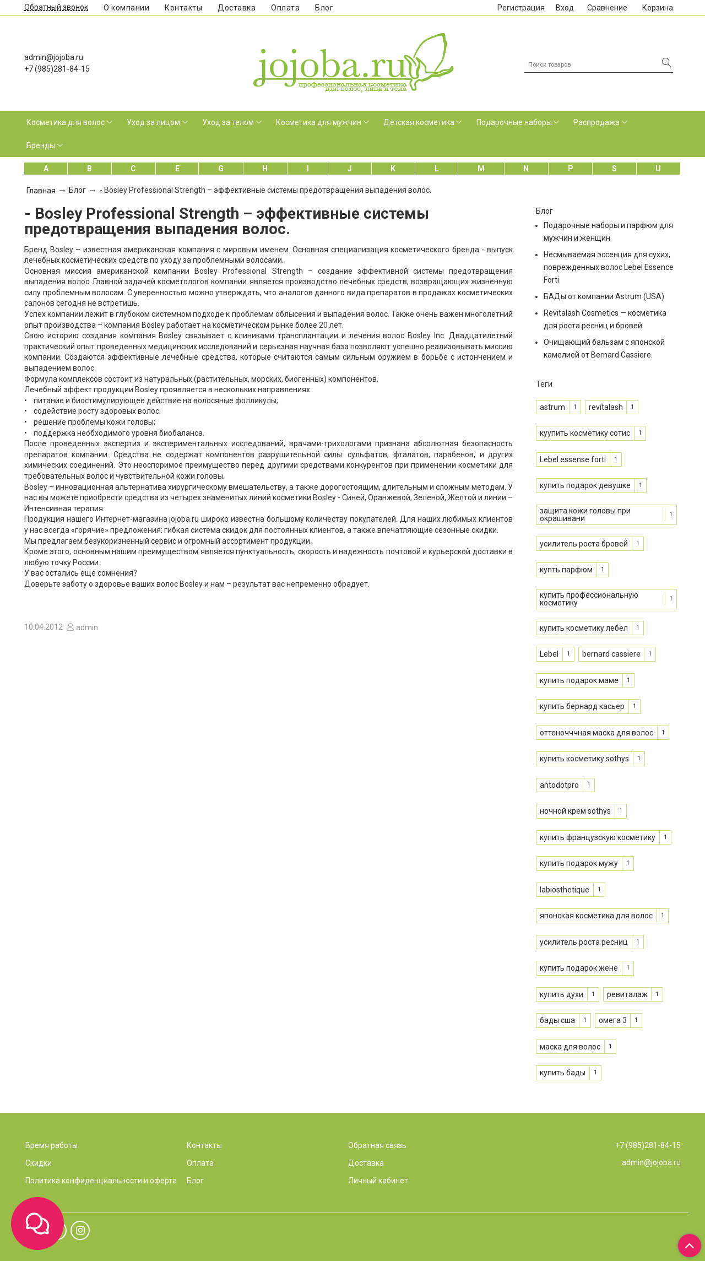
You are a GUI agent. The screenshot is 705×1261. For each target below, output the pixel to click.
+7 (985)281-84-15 (57, 68)
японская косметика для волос (596, 915)
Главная (41, 190)
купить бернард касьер (582, 706)
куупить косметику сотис (585, 433)
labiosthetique (564, 889)
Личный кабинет (378, 1180)
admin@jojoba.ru (53, 57)
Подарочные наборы (514, 122)
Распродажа (596, 122)
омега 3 (613, 1020)
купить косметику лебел (584, 628)
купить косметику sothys (584, 758)
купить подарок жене (579, 968)
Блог (324, 7)
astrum (552, 407)
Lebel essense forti (573, 459)
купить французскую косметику (597, 837)
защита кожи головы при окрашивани (585, 514)
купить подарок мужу (579, 863)
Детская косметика (418, 122)
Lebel (549, 654)
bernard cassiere (611, 654)
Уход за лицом (153, 122)
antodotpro (559, 785)
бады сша (557, 1020)
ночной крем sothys (575, 811)
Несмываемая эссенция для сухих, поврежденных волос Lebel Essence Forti (609, 267)
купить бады (562, 1072)
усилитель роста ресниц (584, 942)
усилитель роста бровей (584, 543)
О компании (126, 7)
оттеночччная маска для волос (596, 732)
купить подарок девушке (585, 485)
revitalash (606, 407)
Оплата (285, 7)
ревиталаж (627, 994)
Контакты (183, 7)
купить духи (561, 994)
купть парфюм (566, 569)
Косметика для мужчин (318, 122)
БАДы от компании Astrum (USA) (604, 296)
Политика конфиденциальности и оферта (101, 1180)
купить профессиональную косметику (589, 599)
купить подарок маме (579, 680)
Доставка (237, 7)
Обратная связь (377, 1145)
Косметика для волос (65, 122)
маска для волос (570, 1046)
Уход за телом (228, 122)
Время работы (51, 1145)
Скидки (38, 1163)
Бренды (40, 145)
